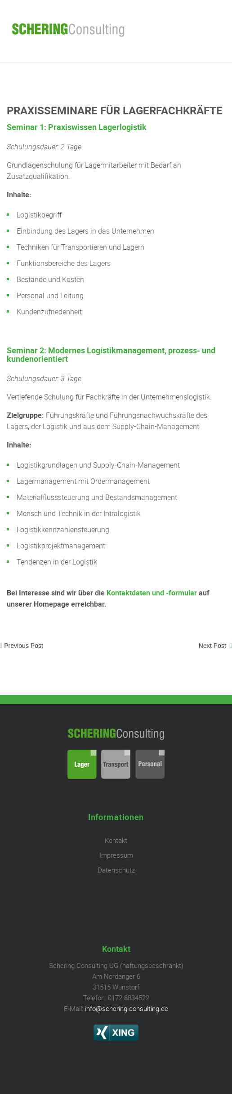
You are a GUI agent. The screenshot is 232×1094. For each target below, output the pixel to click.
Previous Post (23, 645)
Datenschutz (116, 869)
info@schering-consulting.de (126, 1008)
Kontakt (116, 840)
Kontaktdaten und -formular (152, 593)
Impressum (116, 855)
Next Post (213, 645)
